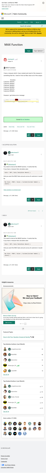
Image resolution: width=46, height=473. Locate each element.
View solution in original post (12, 190)
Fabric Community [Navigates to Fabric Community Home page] (20, 14)
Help (31, 22)
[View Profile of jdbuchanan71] (15, 152)
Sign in (26, 22)
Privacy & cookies (5, 456)
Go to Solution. (25, 119)
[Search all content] (31, 26)
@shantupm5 (12, 164)
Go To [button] (37, 22)
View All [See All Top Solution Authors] (6, 375)
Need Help (11, 126)
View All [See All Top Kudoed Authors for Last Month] (6, 412)
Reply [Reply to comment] (38, 200)
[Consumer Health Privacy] (23, 468)
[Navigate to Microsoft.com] (6, 14)
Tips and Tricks (31, 126)
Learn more (5, 8)
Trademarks (4, 462)
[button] (29, 51)
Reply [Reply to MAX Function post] (38, 135)
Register (19, 22)
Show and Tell (20, 126)
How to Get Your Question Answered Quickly (16, 337)
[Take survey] (9, 323)
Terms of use (4, 459)
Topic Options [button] (38, 51)
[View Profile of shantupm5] (11, 59)
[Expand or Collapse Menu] (2, 18)
